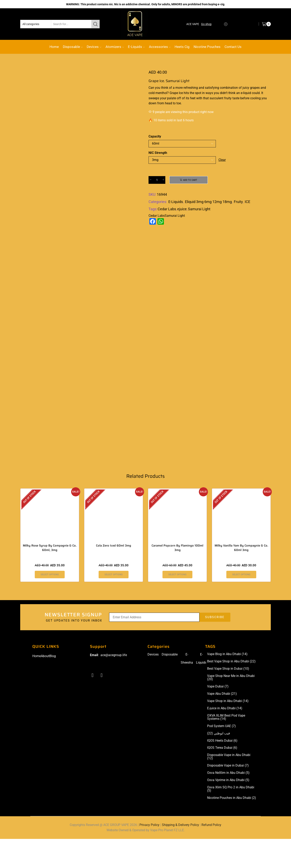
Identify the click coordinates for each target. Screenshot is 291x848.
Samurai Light (199, 209)
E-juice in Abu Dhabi (224, 717)
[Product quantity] (156, 180)
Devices (94, 47)
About (45, 665)
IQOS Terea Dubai (222, 756)
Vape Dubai (218, 695)
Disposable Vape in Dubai (228, 774)
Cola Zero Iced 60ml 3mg (113, 554)
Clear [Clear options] (222, 160)
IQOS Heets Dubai (222, 749)
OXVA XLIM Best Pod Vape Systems (226, 726)
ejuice (182, 209)
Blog (52, 665)
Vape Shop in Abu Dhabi (228, 710)
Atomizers (114, 47)
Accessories (160, 47)
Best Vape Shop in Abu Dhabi (231, 670)
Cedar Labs (167, 209)
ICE (247, 202)
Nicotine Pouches (207, 47)
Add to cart (190, 180)
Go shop (206, 24)
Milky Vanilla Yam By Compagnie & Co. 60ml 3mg (241, 556)
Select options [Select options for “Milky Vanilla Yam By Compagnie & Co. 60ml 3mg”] (241, 583)
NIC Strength (158, 153)
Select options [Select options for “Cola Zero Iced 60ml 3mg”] (113, 583)
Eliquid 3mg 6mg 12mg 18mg (208, 202)
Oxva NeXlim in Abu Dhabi (228, 782)
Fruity (238, 202)
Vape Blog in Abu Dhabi (227, 663)
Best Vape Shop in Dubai (228, 677)
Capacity (155, 136)
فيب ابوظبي (218, 742)
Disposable (73, 47)
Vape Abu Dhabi (222, 702)
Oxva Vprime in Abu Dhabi (228, 789)
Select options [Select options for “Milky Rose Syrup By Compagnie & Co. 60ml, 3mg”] (49, 583)
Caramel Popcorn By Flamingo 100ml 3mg (177, 556)
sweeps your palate (162, 98)
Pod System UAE (221, 735)
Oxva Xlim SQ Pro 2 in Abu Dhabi (230, 798)
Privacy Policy (149, 834)
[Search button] (95, 24)
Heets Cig (182, 47)
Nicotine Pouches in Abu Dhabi (231, 807)
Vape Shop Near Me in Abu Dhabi (231, 686)
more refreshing (186, 88)
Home (54, 47)
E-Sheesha (187, 668)
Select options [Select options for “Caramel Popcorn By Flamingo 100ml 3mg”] (177, 583)
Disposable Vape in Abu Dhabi (228, 765)
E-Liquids (136, 47)
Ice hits (184, 93)
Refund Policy (211, 834)
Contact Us (233, 47)
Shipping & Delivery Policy (180, 834)
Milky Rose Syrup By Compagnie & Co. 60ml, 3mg (50, 556)
